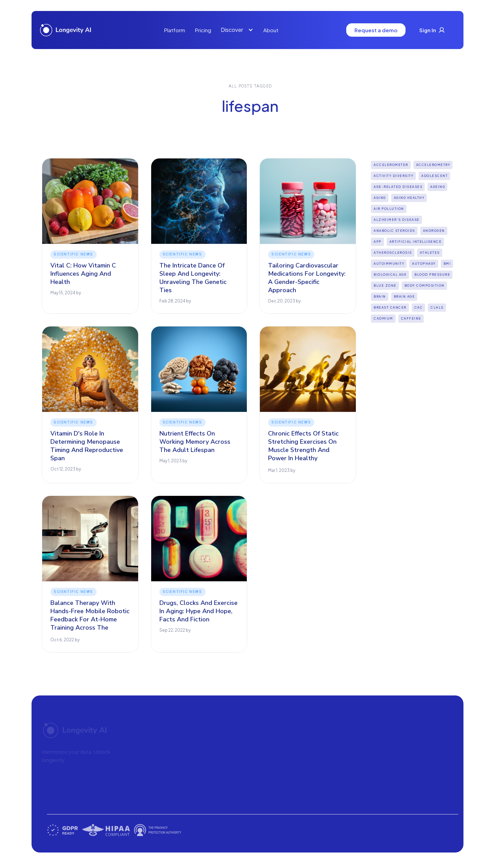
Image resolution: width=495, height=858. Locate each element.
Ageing (437, 187)
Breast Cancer (390, 307)
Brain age (404, 296)
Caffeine (411, 318)
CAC (418, 307)
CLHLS (437, 307)
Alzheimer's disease (397, 220)
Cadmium (383, 318)
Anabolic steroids (394, 231)
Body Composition (425, 285)
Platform (174, 30)
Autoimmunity (389, 263)
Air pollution (389, 209)
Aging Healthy (409, 198)
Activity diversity (393, 176)
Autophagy (424, 263)
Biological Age (390, 274)
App (378, 241)
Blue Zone (385, 285)
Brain (380, 296)
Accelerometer (391, 165)
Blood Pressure (432, 274)
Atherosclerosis (393, 252)
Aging (380, 198)
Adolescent (434, 176)
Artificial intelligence (415, 241)
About (270, 30)
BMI (447, 263)
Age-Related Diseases (398, 187)
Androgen (434, 231)
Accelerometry (433, 165)
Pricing (203, 30)
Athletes (430, 252)
